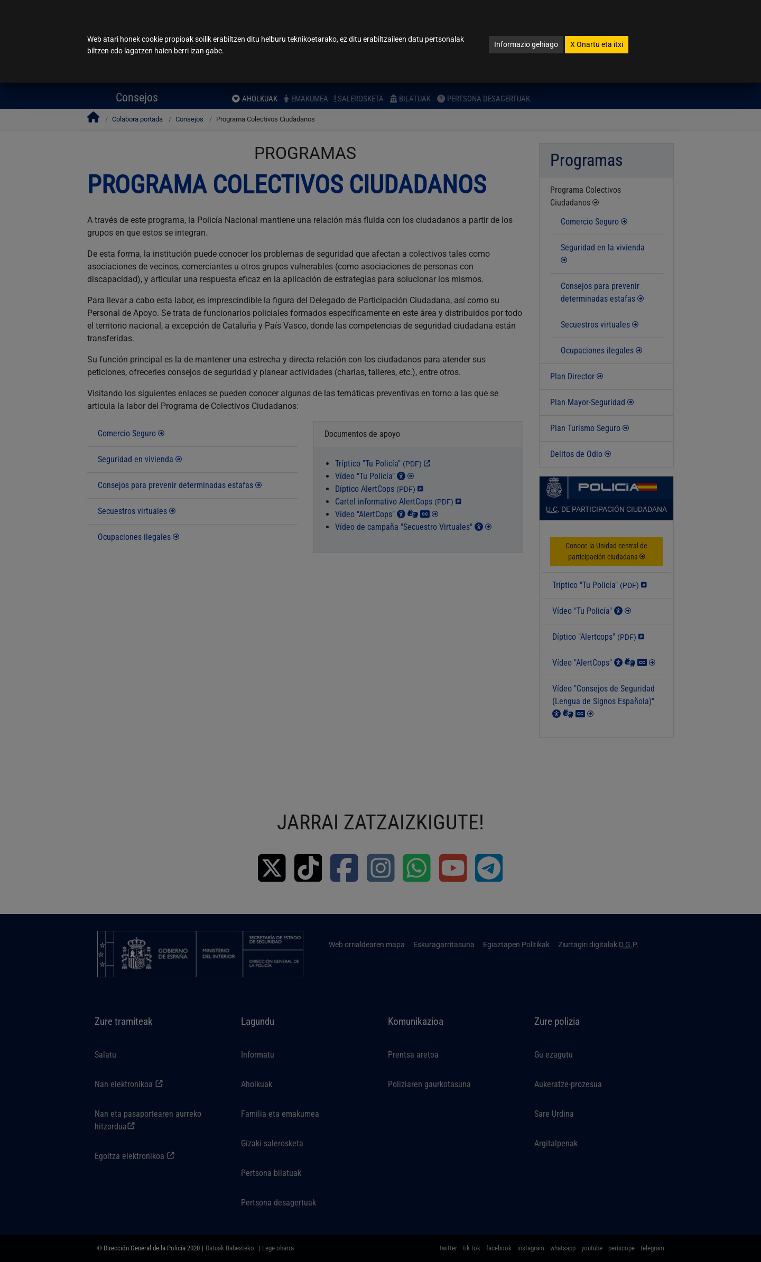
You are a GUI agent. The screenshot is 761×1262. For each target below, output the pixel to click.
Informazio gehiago (526, 44)
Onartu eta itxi (596, 44)
